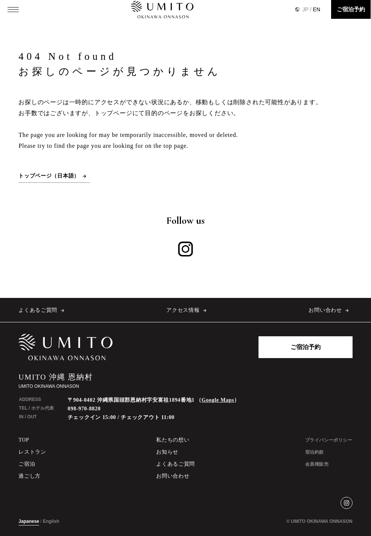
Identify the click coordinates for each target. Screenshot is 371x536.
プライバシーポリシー (329, 440)
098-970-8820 (84, 408)
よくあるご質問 (37, 310)
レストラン (32, 452)
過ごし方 (29, 476)
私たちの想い (172, 440)
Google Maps (218, 400)
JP (306, 9)
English (51, 521)
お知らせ (167, 452)
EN (316, 9)
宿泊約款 (314, 452)
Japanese (28, 521)
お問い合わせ (325, 310)
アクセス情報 (182, 310)
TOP (23, 440)
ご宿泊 (26, 464)
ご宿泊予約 (351, 9)
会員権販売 (317, 464)
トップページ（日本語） (48, 176)
